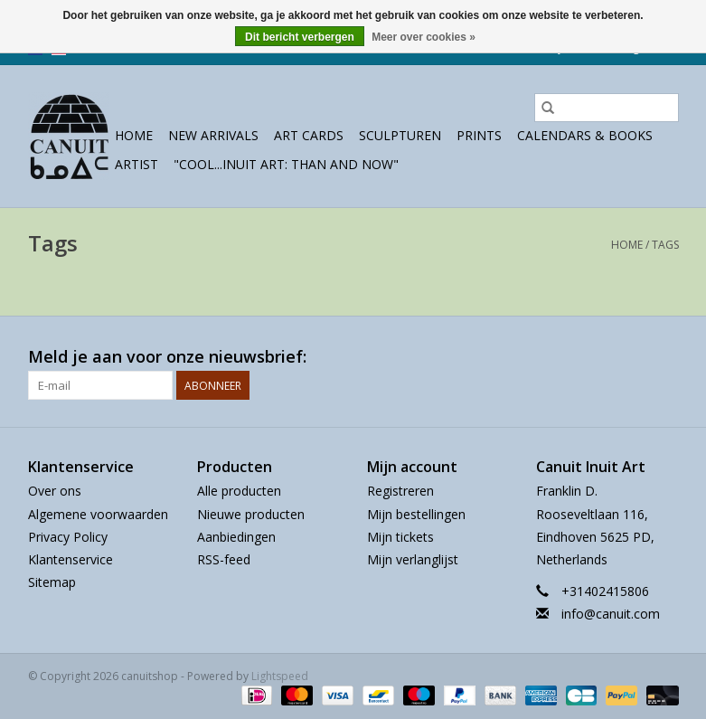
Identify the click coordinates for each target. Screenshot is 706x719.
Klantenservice (70, 559)
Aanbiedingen (236, 536)
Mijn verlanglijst (412, 559)
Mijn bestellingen (416, 514)
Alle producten (239, 490)
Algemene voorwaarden (98, 514)
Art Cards (309, 135)
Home (134, 135)
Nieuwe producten (251, 514)
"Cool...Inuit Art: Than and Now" (286, 164)
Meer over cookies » (423, 37)
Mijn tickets (400, 536)
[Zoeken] (606, 107)
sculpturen (400, 135)
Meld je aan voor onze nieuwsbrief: (167, 356)
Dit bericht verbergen (299, 37)
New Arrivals (213, 135)
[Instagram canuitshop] (664, 357)
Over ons (54, 490)
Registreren (400, 490)
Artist (136, 164)
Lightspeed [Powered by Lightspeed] (279, 676)
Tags (665, 244)
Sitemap (52, 582)
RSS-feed (223, 559)
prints (479, 135)
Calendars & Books (585, 135)
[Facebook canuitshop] (631, 357)
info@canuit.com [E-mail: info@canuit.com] (610, 613)
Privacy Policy (68, 536)
